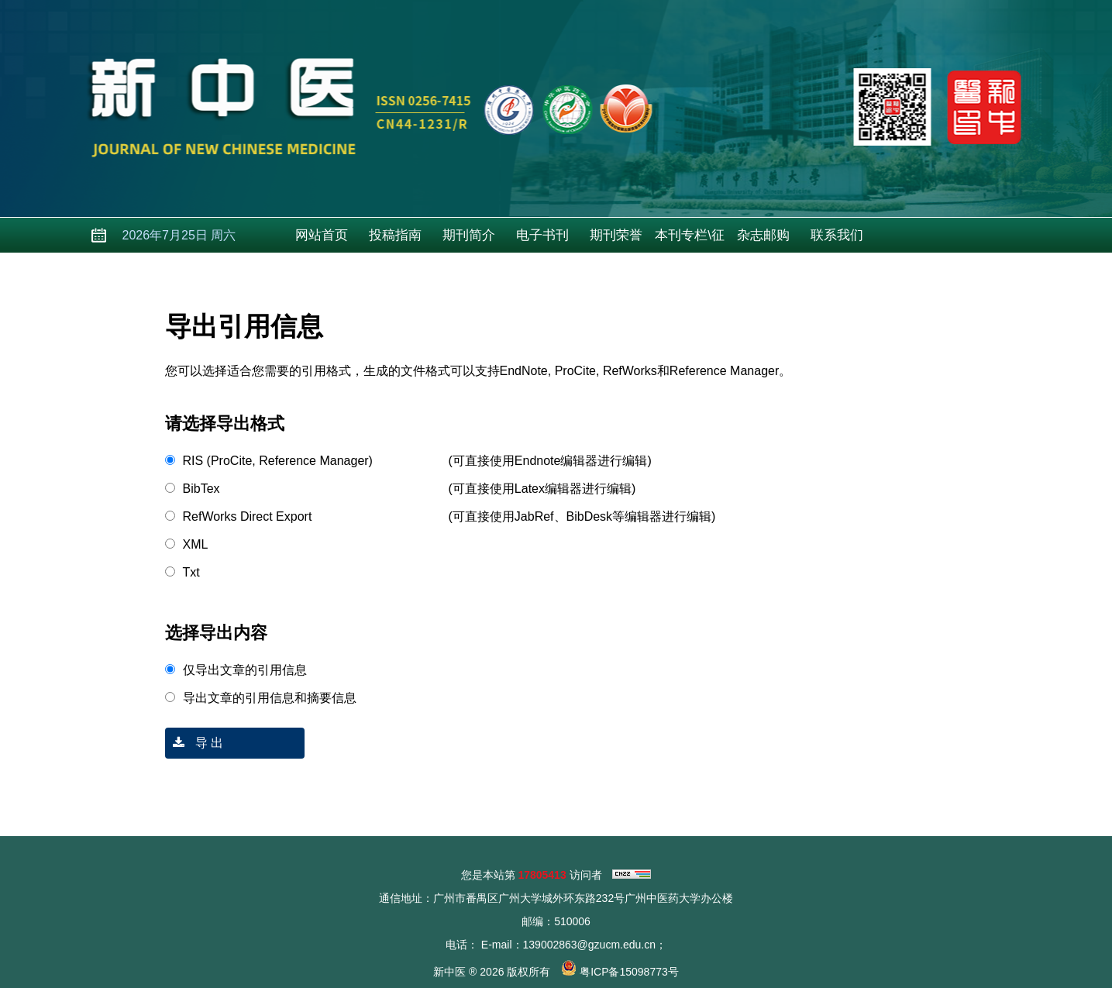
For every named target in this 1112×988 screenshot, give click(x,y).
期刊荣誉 (616, 235)
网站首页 (321, 235)
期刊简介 (468, 235)
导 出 (194, 742)
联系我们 (837, 235)
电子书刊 (542, 235)
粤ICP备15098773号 (629, 972)
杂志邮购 (763, 235)
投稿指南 (395, 235)
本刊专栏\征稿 (690, 240)
